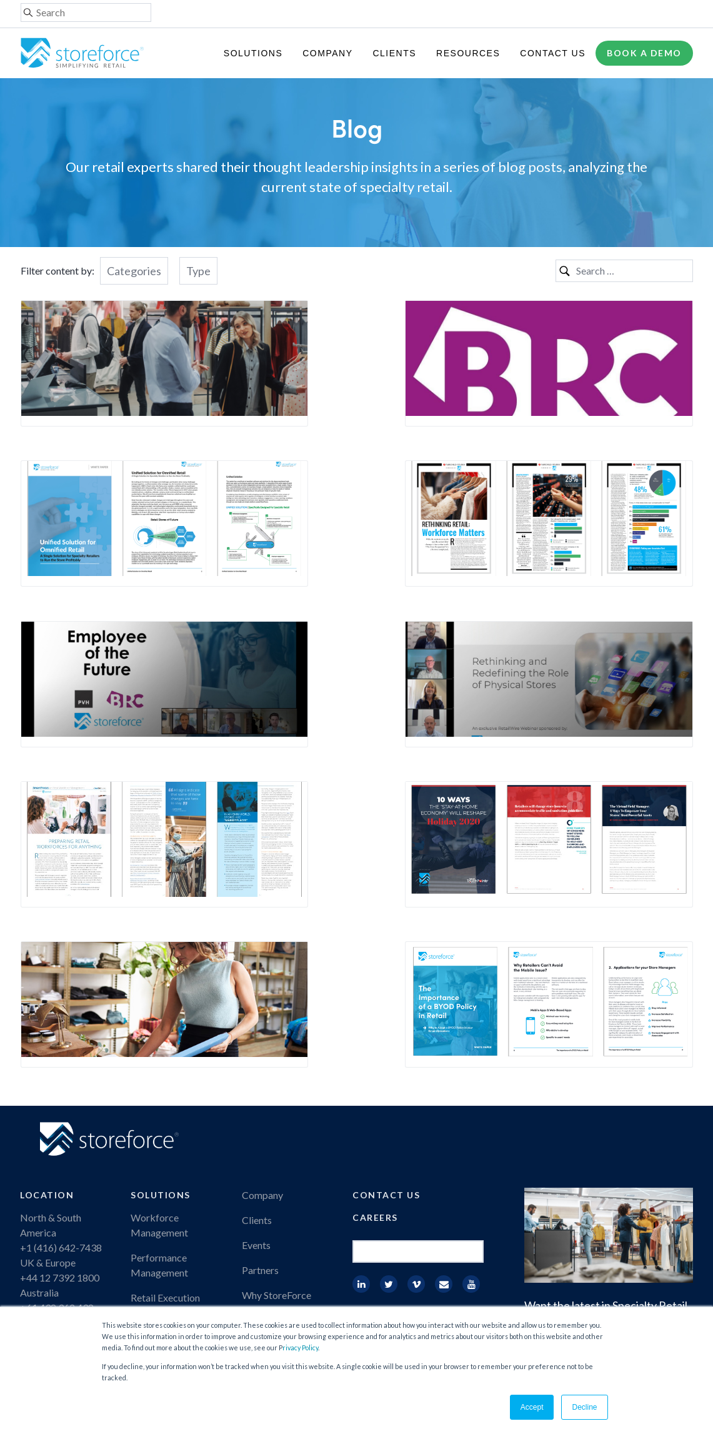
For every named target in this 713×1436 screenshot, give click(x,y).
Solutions (253, 53)
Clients (394, 53)
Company (327, 53)
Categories (134, 271)
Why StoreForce (276, 1159)
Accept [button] (532, 1407)
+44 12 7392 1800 (59, 1142)
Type (198, 271)
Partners (260, 1134)
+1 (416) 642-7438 (61, 1112)
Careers (375, 1081)
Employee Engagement (180, 1187)
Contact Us (553, 53)
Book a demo (644, 53)
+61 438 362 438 (57, 1172)
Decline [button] (584, 1407)
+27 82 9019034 (56, 1202)
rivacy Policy (300, 1347)
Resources (468, 53)
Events (256, 1109)
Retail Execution (165, 1162)
